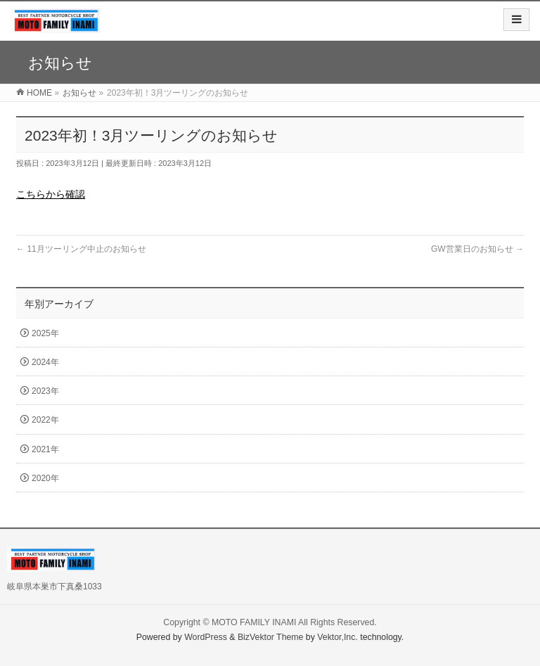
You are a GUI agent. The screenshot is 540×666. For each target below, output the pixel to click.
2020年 (45, 478)
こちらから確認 (50, 194)
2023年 (45, 391)
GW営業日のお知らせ (477, 249)
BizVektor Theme (271, 637)
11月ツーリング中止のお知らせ (81, 249)
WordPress (205, 637)
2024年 (45, 362)
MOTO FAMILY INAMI (254, 622)
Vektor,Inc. (337, 637)
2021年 (45, 449)
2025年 (45, 333)
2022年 (45, 420)
